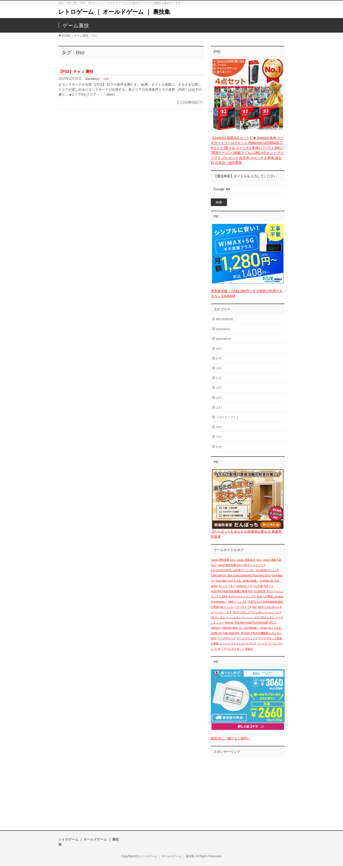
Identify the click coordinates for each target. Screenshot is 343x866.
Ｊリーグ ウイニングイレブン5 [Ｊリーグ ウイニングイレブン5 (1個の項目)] (238, 643)
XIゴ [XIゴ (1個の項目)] (270, 627)
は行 (219, 397)
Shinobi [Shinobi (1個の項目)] (229, 622)
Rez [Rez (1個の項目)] (254, 606)
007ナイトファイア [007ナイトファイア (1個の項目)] (254, 565)
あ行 (219, 348)
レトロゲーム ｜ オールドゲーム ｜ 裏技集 (114, 12)
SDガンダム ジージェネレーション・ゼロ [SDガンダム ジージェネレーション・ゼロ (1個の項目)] (235, 617)
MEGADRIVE (224, 319)
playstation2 (93, 78)
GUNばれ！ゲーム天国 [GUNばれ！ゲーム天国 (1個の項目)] (249, 586)
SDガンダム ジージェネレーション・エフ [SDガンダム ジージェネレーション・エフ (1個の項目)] (257, 612)
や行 (219, 427)
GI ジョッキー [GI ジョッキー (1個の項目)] (227, 586)
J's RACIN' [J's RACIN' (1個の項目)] (260, 591)
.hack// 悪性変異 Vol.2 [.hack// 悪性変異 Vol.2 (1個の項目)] (223, 559)
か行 (219, 358)
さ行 (219, 368)
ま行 (219, 407)
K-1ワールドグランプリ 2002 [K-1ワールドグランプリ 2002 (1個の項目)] (245, 596)
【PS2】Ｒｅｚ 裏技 (75, 71)
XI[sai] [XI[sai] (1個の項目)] (263, 627)
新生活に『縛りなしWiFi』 (231, 738)
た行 (219, 378)
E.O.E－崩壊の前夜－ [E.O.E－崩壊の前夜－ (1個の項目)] (246, 580)
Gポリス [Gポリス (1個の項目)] (268, 586)
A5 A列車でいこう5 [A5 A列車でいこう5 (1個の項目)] (267, 570)
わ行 (219, 446)
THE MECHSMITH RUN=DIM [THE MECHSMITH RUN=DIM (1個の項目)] (251, 622)
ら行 (106, 78)
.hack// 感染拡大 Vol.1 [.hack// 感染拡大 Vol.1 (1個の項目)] (249, 559)
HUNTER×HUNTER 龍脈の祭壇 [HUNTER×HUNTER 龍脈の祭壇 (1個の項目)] (229, 591)
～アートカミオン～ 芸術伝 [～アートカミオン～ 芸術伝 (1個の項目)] (237, 648)
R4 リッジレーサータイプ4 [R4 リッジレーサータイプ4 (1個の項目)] (235, 606)
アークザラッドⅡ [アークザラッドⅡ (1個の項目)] (247, 638)
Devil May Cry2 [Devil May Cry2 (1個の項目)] (224, 580)
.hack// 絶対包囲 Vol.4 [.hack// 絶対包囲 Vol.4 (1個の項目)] (229, 565)
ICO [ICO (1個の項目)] (250, 591)
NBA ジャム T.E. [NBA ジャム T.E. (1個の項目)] (237, 601)
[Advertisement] (248, 788)
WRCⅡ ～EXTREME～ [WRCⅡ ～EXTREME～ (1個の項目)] (245, 627)
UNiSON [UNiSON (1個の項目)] (227, 627)
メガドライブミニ (227, 417)
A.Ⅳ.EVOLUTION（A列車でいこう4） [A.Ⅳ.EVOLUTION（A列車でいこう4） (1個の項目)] (233, 570)
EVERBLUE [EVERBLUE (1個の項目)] (266, 580)
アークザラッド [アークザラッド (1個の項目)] (226, 638)
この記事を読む (189, 102)
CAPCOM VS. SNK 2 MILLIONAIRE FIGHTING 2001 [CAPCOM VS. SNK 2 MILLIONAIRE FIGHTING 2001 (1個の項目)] (241, 575)
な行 (219, 387)
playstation (223, 329)
